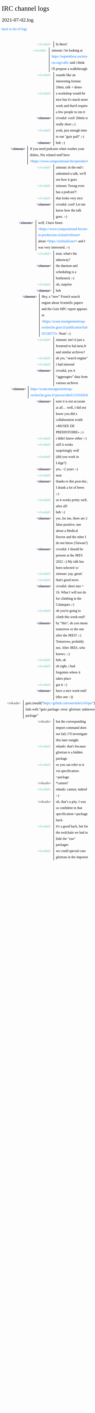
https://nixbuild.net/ (62, 241)
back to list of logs (14, 29)
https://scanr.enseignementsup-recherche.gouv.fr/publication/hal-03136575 (65, 328)
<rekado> (14, 703)
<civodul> (44, 44)
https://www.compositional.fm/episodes (59, 161)
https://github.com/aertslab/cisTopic (68, 703)
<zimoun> (44, 118)
